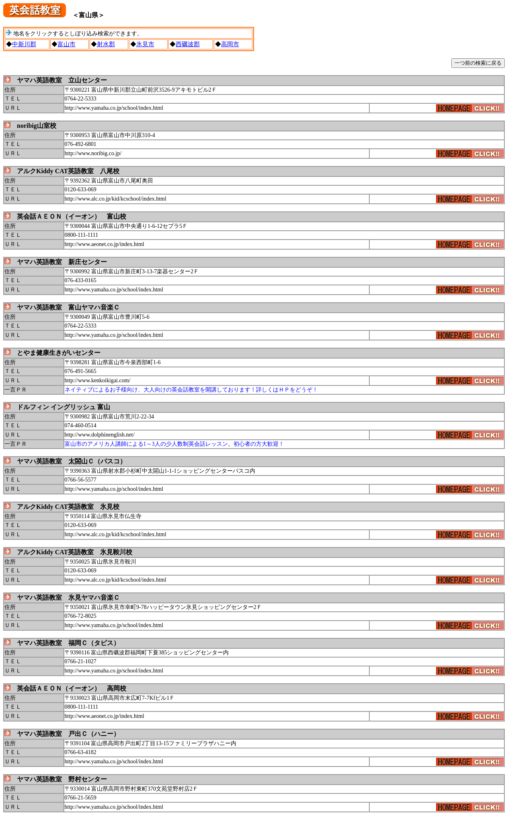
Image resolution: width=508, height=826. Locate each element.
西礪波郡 (188, 44)
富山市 (66, 44)
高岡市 (230, 44)
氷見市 (145, 44)
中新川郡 (24, 44)
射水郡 (106, 44)
